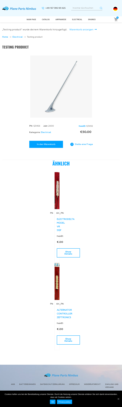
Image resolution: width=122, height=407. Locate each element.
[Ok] (118, 398)
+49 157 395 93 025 (55, 8)
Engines (92, 19)
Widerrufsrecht (92, 384)
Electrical (77, 19)
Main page (31, 19)
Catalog (46, 19)
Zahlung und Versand (111, 385)
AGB (13, 384)
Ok (52, 402)
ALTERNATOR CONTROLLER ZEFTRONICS (60, 314)
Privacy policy (64, 402)
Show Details (64, 253)
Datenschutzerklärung (52, 384)
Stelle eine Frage (84, 144)
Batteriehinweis (27, 384)
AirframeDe (60, 19)
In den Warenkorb (46, 144)
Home (5, 37)
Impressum (74, 384)
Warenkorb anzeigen (81, 30)
